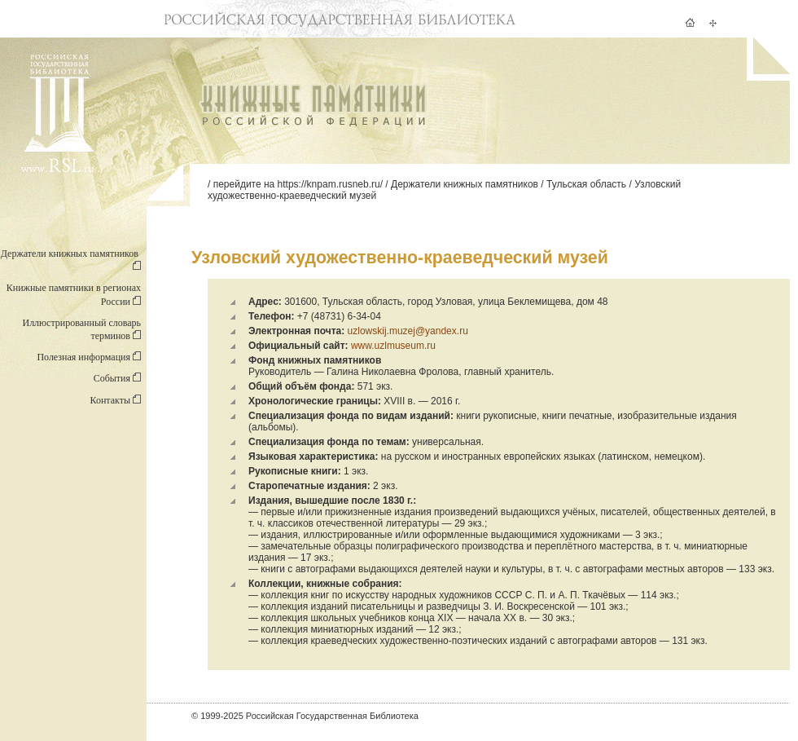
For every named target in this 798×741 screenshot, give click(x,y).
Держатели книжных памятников (464, 184)
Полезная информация (89, 357)
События (117, 378)
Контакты (115, 400)
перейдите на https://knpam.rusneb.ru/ (298, 184)
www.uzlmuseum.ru (393, 345)
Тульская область (586, 184)
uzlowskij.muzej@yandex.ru (408, 331)
